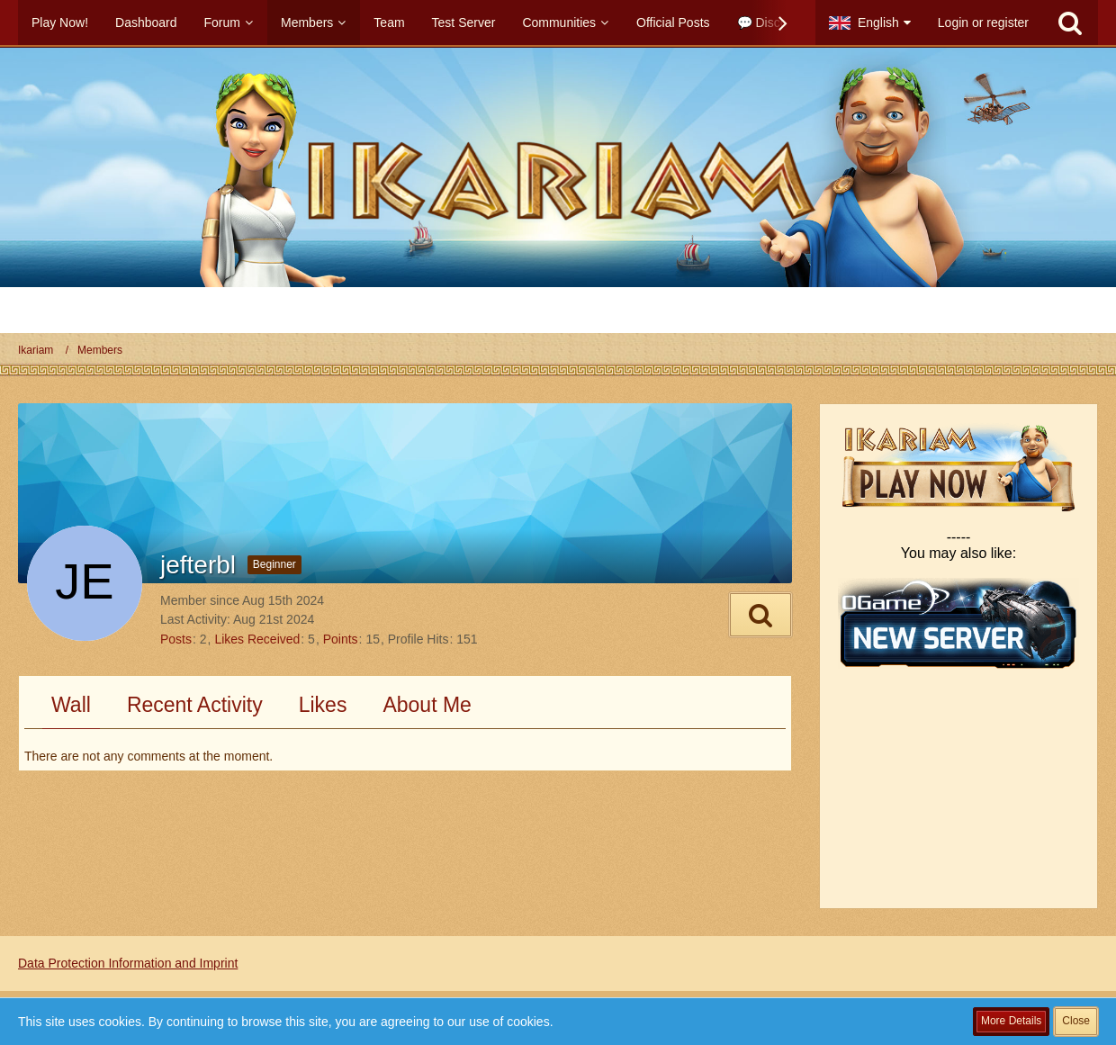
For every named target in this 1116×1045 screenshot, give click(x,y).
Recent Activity (195, 704)
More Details (1011, 1020)
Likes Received (257, 639)
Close (1076, 1020)
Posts (176, 639)
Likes (323, 704)
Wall (71, 704)
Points (340, 639)
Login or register (983, 22)
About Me (426, 704)
